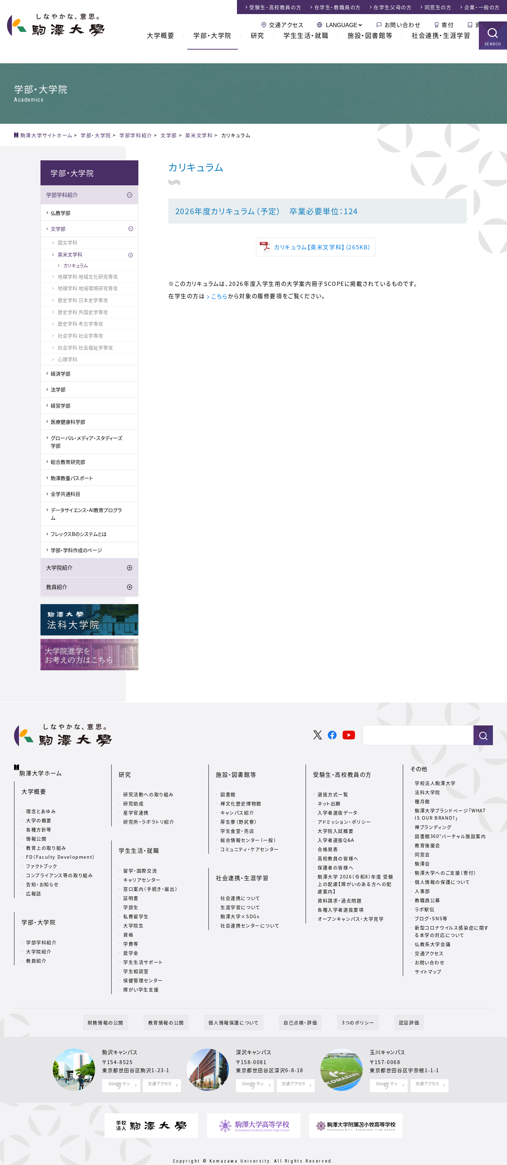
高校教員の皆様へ (338, 848)
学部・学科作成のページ (76, 551)
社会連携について (240, 876)
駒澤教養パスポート (72, 478)
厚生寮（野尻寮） (238, 811)
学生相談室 (136, 949)
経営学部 (60, 406)
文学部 (58, 229)
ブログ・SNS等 (431, 919)
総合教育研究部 (68, 462)
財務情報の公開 (128, 1005)
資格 (128, 913)
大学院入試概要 (335, 820)
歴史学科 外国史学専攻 (83, 312)
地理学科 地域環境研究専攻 (88, 289)
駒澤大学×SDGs (239, 894)
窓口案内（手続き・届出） (150, 867)
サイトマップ (428, 972)
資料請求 (487, 24)
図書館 (228, 784)
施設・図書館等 (370, 49)
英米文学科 (70, 255)
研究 (257, 49)
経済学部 (60, 374)
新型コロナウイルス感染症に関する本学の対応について (452, 932)
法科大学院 (427, 793)
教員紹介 (56, 588)
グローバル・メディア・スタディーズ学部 (86, 442)
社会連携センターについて (250, 904)
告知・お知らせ (42, 876)
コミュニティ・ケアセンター (249, 839)
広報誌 (34, 886)
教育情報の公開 (180, 1005)
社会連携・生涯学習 (441, 49)
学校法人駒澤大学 (435, 784)
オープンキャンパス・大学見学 (351, 908)
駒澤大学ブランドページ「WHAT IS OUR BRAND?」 (450, 815)
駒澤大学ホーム (42, 768)
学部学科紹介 (62, 196)
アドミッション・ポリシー (344, 811)
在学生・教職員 (337, 7)
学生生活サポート (143, 940)
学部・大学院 (212, 49)
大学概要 (160, 49)
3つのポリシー (344, 1005)
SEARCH (493, 58)
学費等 (131, 922)
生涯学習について (240, 885)
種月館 (422, 802)
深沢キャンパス (256, 1036)
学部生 (131, 885)
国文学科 (67, 243)
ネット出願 (329, 793)
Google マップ (119, 1068)
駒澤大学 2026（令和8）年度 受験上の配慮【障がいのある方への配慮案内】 (355, 873)
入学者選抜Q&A (336, 829)
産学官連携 (136, 802)
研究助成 (133, 793)
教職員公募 (427, 901)
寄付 (448, 24)
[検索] (415, 737)
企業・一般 (482, 7)
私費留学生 (136, 894)
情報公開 (36, 831)
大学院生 (133, 904)
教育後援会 (427, 846)
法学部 (58, 390)
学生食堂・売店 (237, 820)
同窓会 (422, 855)
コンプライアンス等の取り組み (59, 867)
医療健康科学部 (68, 422)
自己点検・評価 (296, 1005)
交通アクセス (286, 24)
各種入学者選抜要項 (341, 899)
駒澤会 (422, 864)
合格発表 (328, 839)
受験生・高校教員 (275, 7)
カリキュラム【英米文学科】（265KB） (322, 247)
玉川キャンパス (390, 1036)
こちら (219, 296)
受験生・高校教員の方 (342, 770)
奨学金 (131, 931)
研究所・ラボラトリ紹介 (149, 811)
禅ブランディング (433, 828)
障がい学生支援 (141, 968)
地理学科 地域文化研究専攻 (88, 277)
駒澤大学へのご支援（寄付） (446, 873)
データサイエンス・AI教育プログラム (86, 514)
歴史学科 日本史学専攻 (83, 301)
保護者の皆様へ (335, 857)
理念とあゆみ (41, 803)
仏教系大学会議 (433, 945)
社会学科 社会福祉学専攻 (85, 348)
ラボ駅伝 (424, 910)
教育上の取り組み (46, 840)
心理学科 (67, 360)
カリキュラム (75, 266)
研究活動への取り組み (148, 784)
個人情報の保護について (442, 882)
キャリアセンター (142, 858)
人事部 (422, 892)
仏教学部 (60, 213)
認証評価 (386, 1005)
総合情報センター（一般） (248, 829)
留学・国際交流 (140, 849)
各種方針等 (39, 822)
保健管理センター (143, 958)
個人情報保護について (238, 1005)
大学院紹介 (59, 568)
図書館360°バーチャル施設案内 (450, 837)
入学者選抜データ (338, 802)
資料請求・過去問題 (340, 890)
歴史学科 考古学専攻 (80, 324)
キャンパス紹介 (237, 802)
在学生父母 (393, 7)
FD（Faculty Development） (60, 849)
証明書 (131, 876)
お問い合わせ (402, 24)
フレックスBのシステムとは (79, 535)
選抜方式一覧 (333, 784)
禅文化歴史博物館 (241, 793)
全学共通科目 (65, 495)
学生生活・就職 (305, 49)
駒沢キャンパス (122, 1036)
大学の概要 (39, 812)
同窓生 (438, 7)
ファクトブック (41, 858)
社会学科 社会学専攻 (80, 336)
